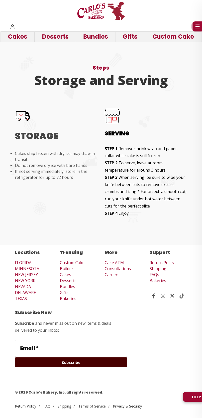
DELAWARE (25, 292)
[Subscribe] (71, 362)
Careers (112, 274)
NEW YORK (25, 280)
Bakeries (68, 298)
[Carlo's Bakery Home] (100, 11)
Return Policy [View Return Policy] (25, 406)
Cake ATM (114, 262)
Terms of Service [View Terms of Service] (92, 406)
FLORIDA (23, 262)
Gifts (64, 292)
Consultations (118, 268)
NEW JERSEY (26, 274)
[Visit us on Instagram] (163, 296)
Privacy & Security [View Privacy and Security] (127, 406)
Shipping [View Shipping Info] (64, 406)
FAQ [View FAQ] (46, 406)
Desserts (68, 280)
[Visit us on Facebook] (154, 296)
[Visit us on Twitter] (172, 296)
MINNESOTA (27, 268)
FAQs (154, 274)
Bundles (67, 286)
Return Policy (162, 262)
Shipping (158, 268)
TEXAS (21, 298)
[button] (12, 26)
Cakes (65, 274)
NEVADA (23, 286)
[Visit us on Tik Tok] (182, 296)
